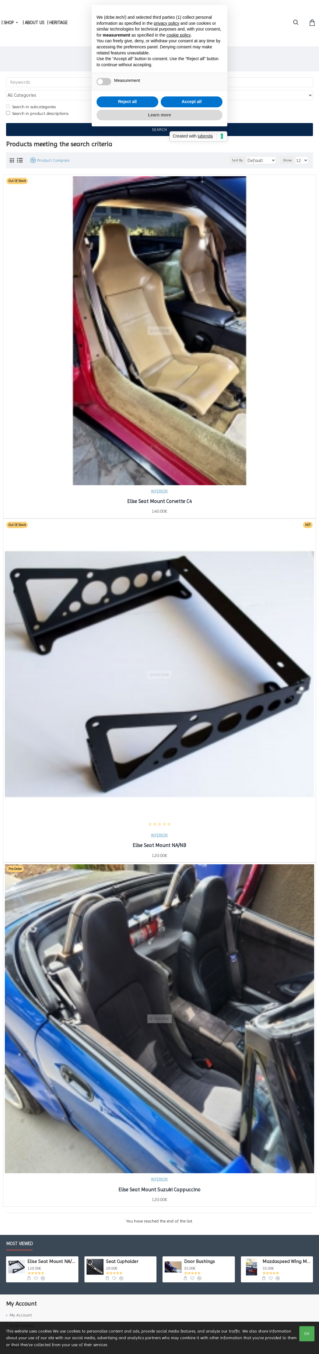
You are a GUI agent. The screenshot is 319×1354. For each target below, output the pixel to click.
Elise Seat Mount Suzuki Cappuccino (159, 1178)
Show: (289, 149)
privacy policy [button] (166, 634)
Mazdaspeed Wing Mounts (286, 1250)
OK (307, 1333)
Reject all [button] (127, 712)
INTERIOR (159, 479)
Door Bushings (199, 1250)
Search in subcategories (31, 95)
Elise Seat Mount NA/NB (159, 834)
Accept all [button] (192, 712)
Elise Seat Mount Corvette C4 (159, 490)
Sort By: (236, 149)
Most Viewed (19, 1232)
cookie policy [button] (178, 646)
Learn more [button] (159, 726)
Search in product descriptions (37, 101)
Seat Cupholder (122, 1250)
